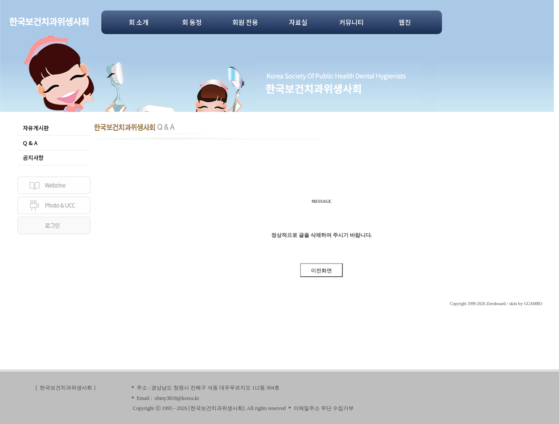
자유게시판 (36, 128)
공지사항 (33, 157)
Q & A (30, 143)
